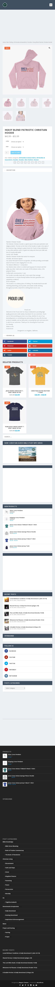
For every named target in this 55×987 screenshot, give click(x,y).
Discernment (9, 863)
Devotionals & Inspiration (11, 906)
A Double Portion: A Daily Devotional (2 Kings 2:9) (25, 627)
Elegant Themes (23, 982)
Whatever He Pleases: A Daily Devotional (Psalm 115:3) (27, 620)
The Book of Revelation (12, 855)
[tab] (27, 170)
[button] (49, 47)
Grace (7, 872)
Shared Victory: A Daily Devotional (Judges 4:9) (24, 606)
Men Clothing (10, 42)
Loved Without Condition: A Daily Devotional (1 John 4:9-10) (28, 598)
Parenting (8, 880)
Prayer (7, 937)
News (4, 924)
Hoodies (30, 42)
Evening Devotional (11, 915)
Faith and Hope (10, 868)
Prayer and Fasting (9, 928)
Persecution (9, 889)
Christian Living (8, 859)
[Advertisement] (27, 25)
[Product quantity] (7, 152)
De (3, 898)
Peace (7, 885)
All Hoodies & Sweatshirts (20, 42)
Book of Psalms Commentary (14, 850)
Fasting (7, 932)
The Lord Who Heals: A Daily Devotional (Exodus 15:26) (27, 613)
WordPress (40, 982)
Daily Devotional (21, 600)
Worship (8, 893)
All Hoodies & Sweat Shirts (27, 158)
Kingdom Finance (10, 876)
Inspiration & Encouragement (14, 919)
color (7, 141)
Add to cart (16, 152)
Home (4, 42)
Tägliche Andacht (11, 902)
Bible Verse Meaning (11, 846)
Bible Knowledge (8, 842)
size (7, 146)
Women (36, 160)
